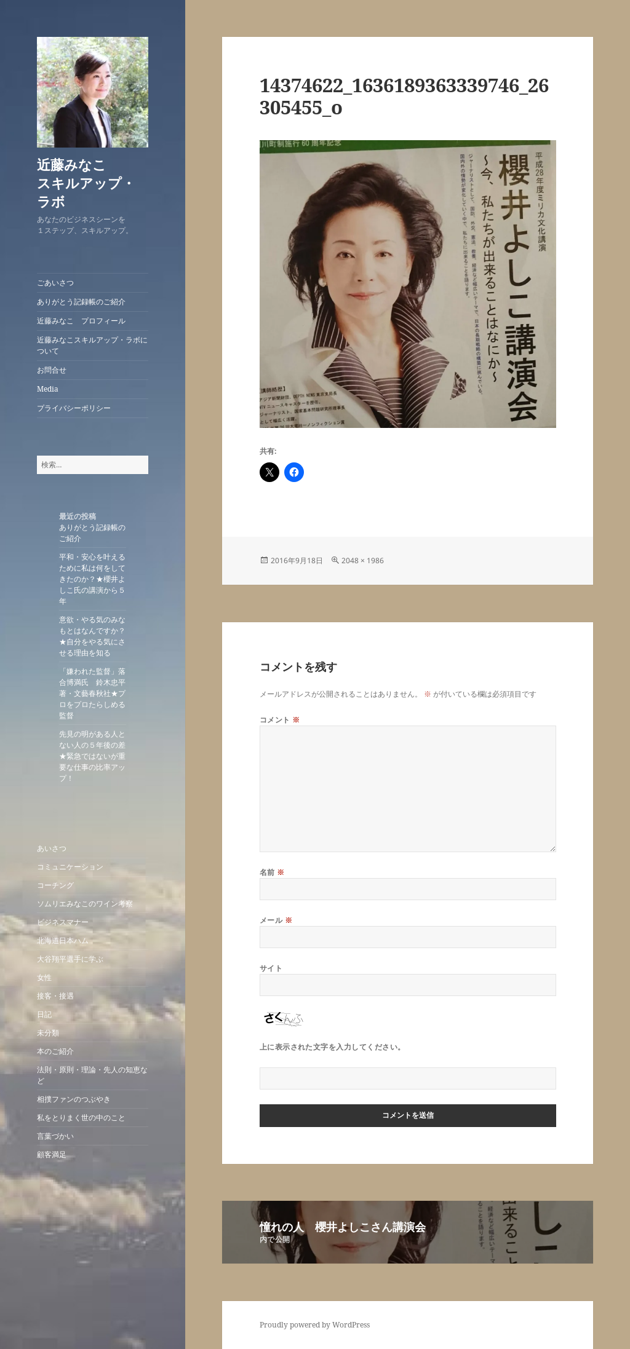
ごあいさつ (55, 282)
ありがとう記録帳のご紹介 (81, 301)
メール (276, 920)
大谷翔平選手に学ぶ (70, 959)
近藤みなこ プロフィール (81, 320)
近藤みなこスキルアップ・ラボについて (92, 345)
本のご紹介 (55, 1051)
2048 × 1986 (362, 560)
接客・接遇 (55, 996)
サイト (271, 968)
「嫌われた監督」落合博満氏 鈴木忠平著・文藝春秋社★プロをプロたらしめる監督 (92, 693)
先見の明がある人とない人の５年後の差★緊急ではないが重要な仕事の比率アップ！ (92, 756)
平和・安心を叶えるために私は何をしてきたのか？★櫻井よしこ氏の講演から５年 (92, 579)
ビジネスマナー (63, 922)
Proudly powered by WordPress (315, 1324)
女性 (44, 977)
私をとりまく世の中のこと (81, 1117)
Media (47, 389)
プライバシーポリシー (74, 408)
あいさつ (51, 848)
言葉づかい (55, 1136)
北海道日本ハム (63, 940)
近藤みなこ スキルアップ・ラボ (99, 182)
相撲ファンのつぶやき (74, 1099)
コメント (280, 719)
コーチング (55, 885)
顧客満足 (51, 1154)
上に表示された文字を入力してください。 (332, 1047)
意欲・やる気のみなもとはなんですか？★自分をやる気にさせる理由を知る (92, 636)
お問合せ (51, 370)
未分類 (48, 1032)
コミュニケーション (70, 866)
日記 (44, 1014)
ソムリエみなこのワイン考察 (85, 903)
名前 (272, 872)
